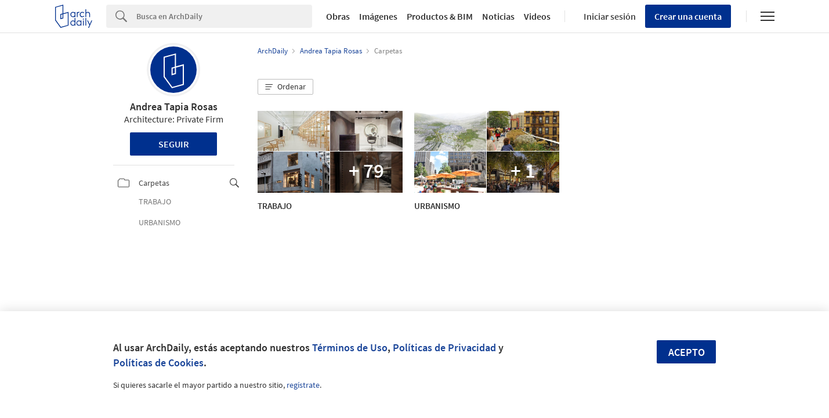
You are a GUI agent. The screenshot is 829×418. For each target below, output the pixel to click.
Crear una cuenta (688, 16)
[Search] (224, 16)
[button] (285, 87)
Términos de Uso (350, 347)
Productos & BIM (440, 16)
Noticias (498, 16)
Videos (537, 16)
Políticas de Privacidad (444, 347)
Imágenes (378, 16)
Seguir (173, 144)
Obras (338, 16)
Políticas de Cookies (158, 362)
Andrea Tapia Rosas (174, 106)
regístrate (303, 385)
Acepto (686, 352)
